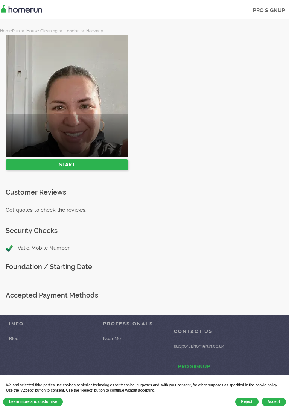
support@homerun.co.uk (199, 346)
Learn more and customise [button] (33, 402)
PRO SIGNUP (269, 10)
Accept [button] (274, 402)
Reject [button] (246, 402)
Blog (13, 338)
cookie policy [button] (266, 385)
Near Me (112, 338)
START (67, 164)
